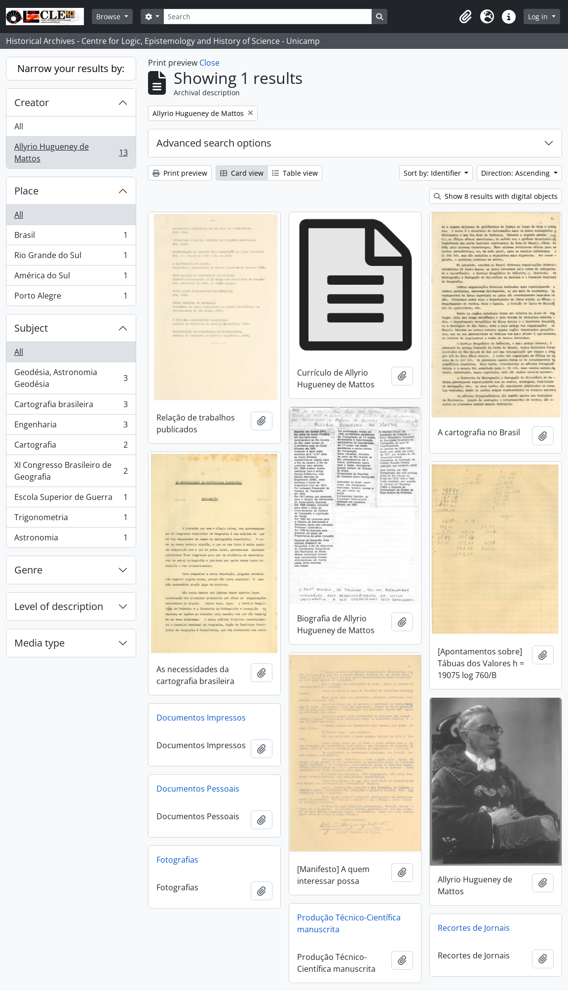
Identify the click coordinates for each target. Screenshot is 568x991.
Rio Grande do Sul (71, 257)
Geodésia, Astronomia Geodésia (71, 378)
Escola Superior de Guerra (71, 499)
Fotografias (177, 859)
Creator (31, 102)
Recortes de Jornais (474, 927)
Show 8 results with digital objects (496, 196)
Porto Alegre (71, 297)
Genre (28, 569)
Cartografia (71, 447)
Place (26, 190)
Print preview (179, 173)
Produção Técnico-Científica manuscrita (349, 923)
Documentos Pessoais (197, 788)
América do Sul (71, 277)
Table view (295, 173)
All (18, 126)
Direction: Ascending (516, 173)
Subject (31, 328)
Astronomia (71, 539)
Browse (109, 16)
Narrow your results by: (70, 68)
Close (209, 62)
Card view (242, 173)
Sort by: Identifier (433, 173)
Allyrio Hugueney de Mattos (71, 152)
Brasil (71, 237)
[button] (465, 17)
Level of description (58, 606)
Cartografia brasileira (71, 406)
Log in (539, 16)
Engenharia (71, 427)
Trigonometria (71, 519)
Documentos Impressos (201, 717)
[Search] (267, 16)
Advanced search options (213, 143)
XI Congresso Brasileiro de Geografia (71, 470)
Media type (39, 642)
